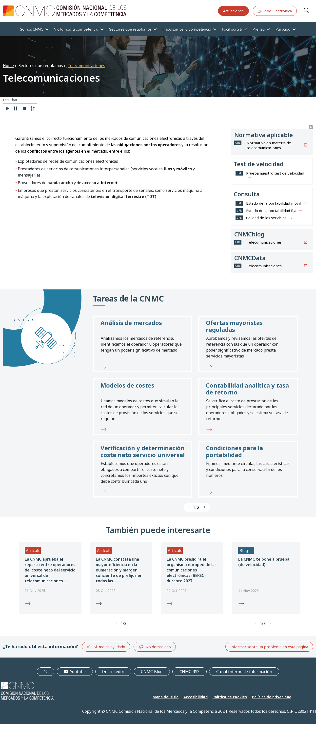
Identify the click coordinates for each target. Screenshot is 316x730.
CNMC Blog (152, 671)
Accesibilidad (195, 696)
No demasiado (155, 647)
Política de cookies (230, 696)
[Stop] (24, 108)
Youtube (78, 671)
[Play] (7, 108)
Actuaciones (233, 10)
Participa (283, 29)
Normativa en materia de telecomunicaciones (269, 145)
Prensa (259, 29)
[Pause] (16, 108)
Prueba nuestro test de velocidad (275, 173)
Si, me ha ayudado (106, 646)
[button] (142, 344)
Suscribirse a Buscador (311, 127)
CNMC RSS (189, 671)
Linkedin (115, 671)
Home (8, 65)
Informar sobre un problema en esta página (269, 646)
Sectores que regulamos (130, 29)
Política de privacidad (271, 696)
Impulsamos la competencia (186, 29)
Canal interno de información (244, 671)
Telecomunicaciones (86, 65)
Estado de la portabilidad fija (271, 210)
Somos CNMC (31, 29)
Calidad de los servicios (266, 217)
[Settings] (33, 108)
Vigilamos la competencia (76, 29)
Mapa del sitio (165, 696)
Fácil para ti (232, 29)
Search (306, 10)
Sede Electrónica (275, 10)
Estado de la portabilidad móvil (273, 203)
